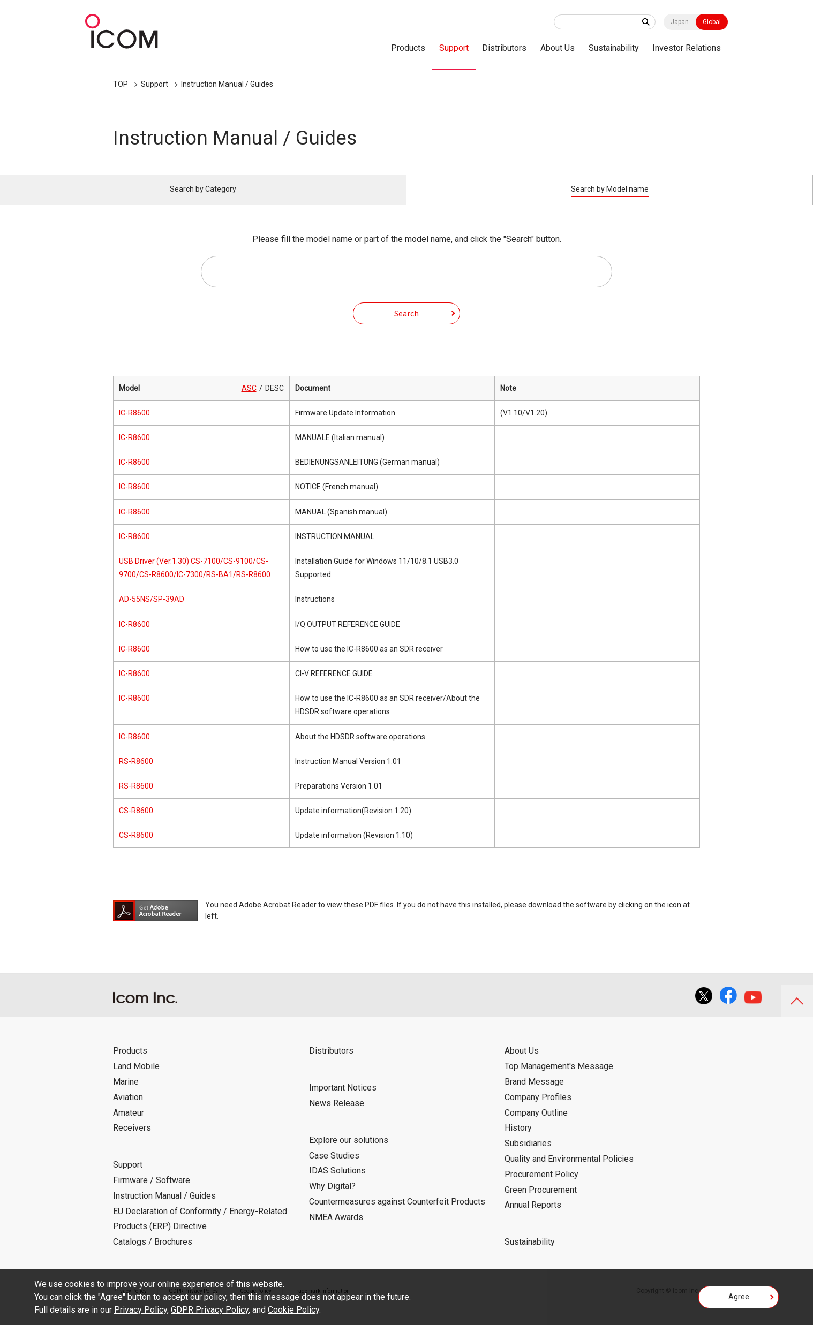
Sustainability (614, 48)
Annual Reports (533, 1217)
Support (454, 48)
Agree (738, 1300)
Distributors (504, 48)
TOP (120, 84)
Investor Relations (686, 48)
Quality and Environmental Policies (569, 1171)
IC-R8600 (134, 425)
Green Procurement (541, 1202)
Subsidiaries (528, 1155)
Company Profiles (538, 1109)
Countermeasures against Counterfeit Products (397, 1214)
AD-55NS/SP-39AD (151, 611)
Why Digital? (332, 1198)
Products (408, 48)
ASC (249, 400)
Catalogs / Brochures (152, 1254)
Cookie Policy (293, 1310)
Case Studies (334, 1167)
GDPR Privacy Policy (210, 1310)
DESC (274, 400)
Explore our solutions (348, 1152)
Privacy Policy (140, 1310)
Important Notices (343, 1100)
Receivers (132, 1140)
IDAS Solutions (337, 1183)
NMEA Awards (336, 1229)
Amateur (128, 1124)
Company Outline (536, 1124)
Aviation (128, 1109)
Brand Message (534, 1094)
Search (406, 325)
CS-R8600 (136, 823)
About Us (557, 48)
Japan (680, 22)
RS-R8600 (136, 773)
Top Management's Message (559, 1078)
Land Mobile (136, 1078)
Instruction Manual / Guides (227, 84)
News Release (336, 1115)
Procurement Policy (541, 1187)
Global (712, 22)
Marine (126, 1094)
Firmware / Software (151, 1192)
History (518, 1140)
